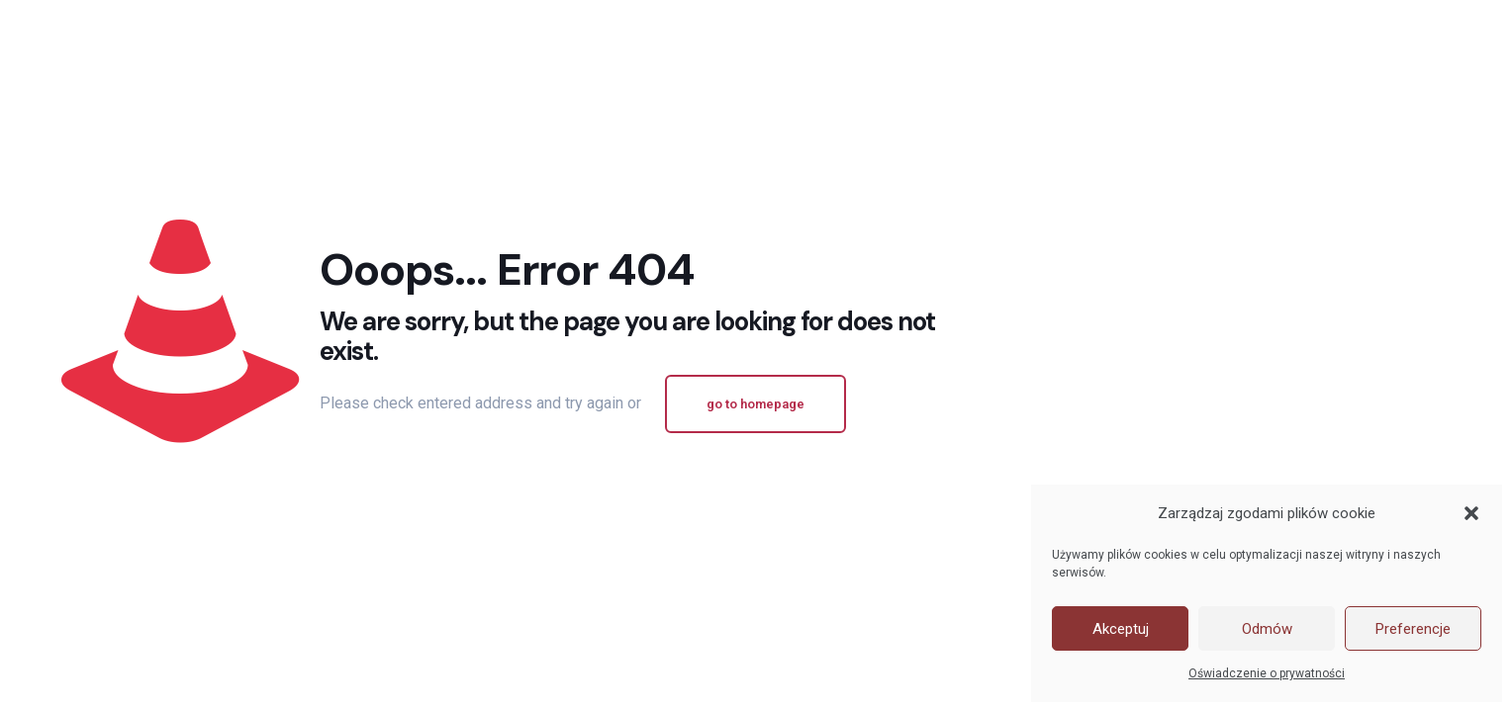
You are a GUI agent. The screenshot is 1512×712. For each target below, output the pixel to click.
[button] (1471, 513)
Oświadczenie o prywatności (1266, 673)
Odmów (1267, 629)
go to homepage (755, 404)
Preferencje (1413, 629)
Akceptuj (1120, 629)
